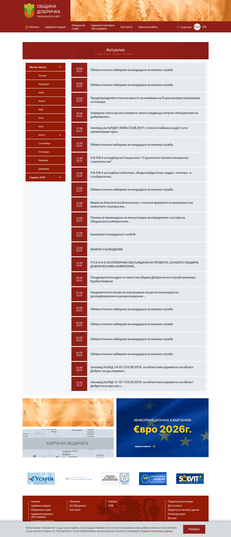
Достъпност (175, 505)
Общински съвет (41, 509)
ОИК (111, 505)
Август (42, 134)
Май (41, 109)
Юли (41, 126)
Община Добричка (49, 10)
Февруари (44, 84)
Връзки (172, 518)
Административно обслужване (42, 515)
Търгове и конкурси (42, 520)
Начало (117, 54)
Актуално (128, 54)
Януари (42, 75)
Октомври (44, 151)
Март (41, 92)
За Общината (78, 505)
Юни (41, 117)
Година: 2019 (38, 177)
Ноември (43, 160)
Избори (112, 501)
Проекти (75, 501)
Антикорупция (176, 513)
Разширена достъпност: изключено (197, 26)
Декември (44, 168)
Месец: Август (38, 66)
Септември (44, 143)
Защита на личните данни (183, 509)
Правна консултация (180, 501)
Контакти (75, 509)
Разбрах (194, 529)
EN (204, 27)
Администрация (41, 505)
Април (42, 101)
